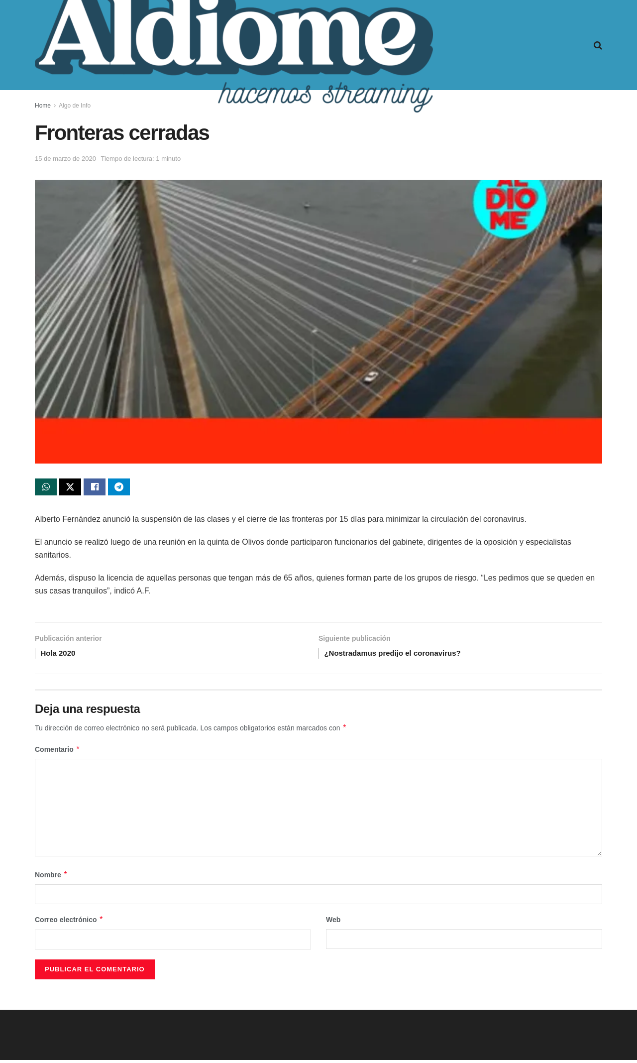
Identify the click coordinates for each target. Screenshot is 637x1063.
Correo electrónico (69, 923)
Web (333, 923)
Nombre (51, 878)
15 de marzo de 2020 (65, 158)
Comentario (57, 752)
